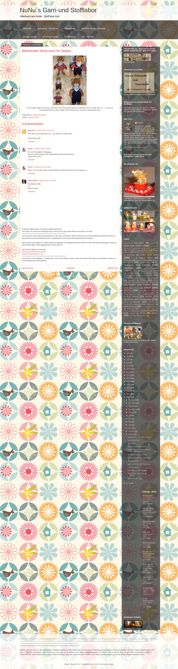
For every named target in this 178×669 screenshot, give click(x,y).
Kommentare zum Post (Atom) (74, 276)
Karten (150, 275)
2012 (128, 394)
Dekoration (131, 255)
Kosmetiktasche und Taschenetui (139, 458)
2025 (128, 353)
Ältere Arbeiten (130, 248)
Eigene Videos (146, 258)
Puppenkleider (150, 292)
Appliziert (140, 248)
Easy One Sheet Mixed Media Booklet (148, 568)
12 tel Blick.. (147, 545)
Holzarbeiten (129, 275)
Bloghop (155, 252)
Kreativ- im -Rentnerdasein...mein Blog (149, 554)
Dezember (132, 400)
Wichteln (132, 313)
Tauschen (151, 302)
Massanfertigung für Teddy (137, 455)
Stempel (126, 302)
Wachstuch (137, 311)
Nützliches (128, 290)
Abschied (127, 243)
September (132, 409)
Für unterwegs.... (134, 467)
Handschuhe (145, 271)
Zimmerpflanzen (141, 315)
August (131, 412)
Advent (152, 243)
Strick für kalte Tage (135, 478)
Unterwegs (145, 306)
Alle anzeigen (154, 610)
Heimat (155, 271)
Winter (142, 313)
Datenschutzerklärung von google (34, 252)
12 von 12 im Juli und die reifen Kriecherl (149, 500)
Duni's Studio (148, 564)
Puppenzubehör (128, 294)
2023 (128, 359)
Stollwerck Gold (148, 592)
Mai (129, 422)
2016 (128, 381)
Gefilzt (145, 268)
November (132, 403)
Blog (135, 252)
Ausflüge (138, 250)
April (130, 425)
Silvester (126, 296)
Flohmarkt (155, 260)
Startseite (27, 28)
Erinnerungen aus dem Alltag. (149, 589)
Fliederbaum (148, 496)
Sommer (148, 296)
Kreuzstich (131, 280)
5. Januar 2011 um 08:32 (42, 167)
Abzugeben (139, 243)
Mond (126, 288)
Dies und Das (149, 254)
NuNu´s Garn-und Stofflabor (58, 10)
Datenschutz (69, 28)
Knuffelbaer (154, 278)
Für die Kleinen (145, 262)
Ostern (140, 290)
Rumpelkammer (149, 543)
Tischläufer (132, 443)
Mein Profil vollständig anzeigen (135, 147)
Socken (135, 296)
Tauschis (126, 304)
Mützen (136, 288)
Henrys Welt (32, 180)
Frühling (129, 262)
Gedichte (129, 268)
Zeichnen (131, 315)
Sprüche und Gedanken (137, 299)
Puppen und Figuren (134, 292)
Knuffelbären (70, 37)
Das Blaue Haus (149, 521)
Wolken (155, 313)
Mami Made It (148, 577)
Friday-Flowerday (149, 558)
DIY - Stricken (88, 37)
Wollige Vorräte (29, 37)
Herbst (130, 273)
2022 (128, 363)
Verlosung (130, 309)
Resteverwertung (149, 294)
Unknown (31, 130)
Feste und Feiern (142, 260)
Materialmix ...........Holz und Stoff (139, 437)
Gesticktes (133, 271)
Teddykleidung (137, 304)
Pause (156, 290)
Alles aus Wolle (32, 117)
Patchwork (148, 290)
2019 (128, 372)
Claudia (140, 123)
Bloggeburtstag (144, 252)
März (130, 428)
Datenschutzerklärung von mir (32, 254)
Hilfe (141, 273)
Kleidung (144, 278)
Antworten (31, 141)
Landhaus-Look (140, 282)
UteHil (96, 664)
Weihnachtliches (151, 311)
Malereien (152, 282)
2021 (128, 366)
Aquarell (148, 248)
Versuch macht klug (147, 309)
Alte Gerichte (153, 246)
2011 (128, 397)
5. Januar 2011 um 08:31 (42, 149)
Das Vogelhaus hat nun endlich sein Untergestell (139, 451)
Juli (129, 415)
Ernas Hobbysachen (148, 600)
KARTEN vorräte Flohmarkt (93, 28)
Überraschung (130, 306)
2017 (128, 378)
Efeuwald (146, 532)
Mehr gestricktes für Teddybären (139, 464)
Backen (146, 250)
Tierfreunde (150, 304)
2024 (128, 356)
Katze (126, 278)
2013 (128, 391)
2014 (128, 388)
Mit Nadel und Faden (137, 284)
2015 (128, 384)
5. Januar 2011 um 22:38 (47, 180)
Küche (143, 280)
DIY (133, 258)
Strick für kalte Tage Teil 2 (137, 446)
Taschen (136, 302)
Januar (131, 434)
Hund (142, 275)
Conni (30, 149)
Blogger (110, 664)
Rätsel (138, 294)
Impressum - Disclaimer (47, 28)
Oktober (131, 406)
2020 (128, 369)
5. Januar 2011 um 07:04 (45, 130)
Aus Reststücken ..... (135, 440)
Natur (147, 287)
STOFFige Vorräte (50, 37)
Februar (131, 431)
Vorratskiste (127, 311)
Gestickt (154, 268)
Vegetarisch (154, 306)
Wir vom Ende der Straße (148, 509)
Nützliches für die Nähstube (137, 470)
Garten (146, 264)
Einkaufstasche (133, 461)
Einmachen (128, 260)
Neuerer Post (27, 268)
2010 (128, 483)
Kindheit (136, 278)
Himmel (149, 273)
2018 (128, 375)
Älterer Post (113, 268)
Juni (130, 419)
